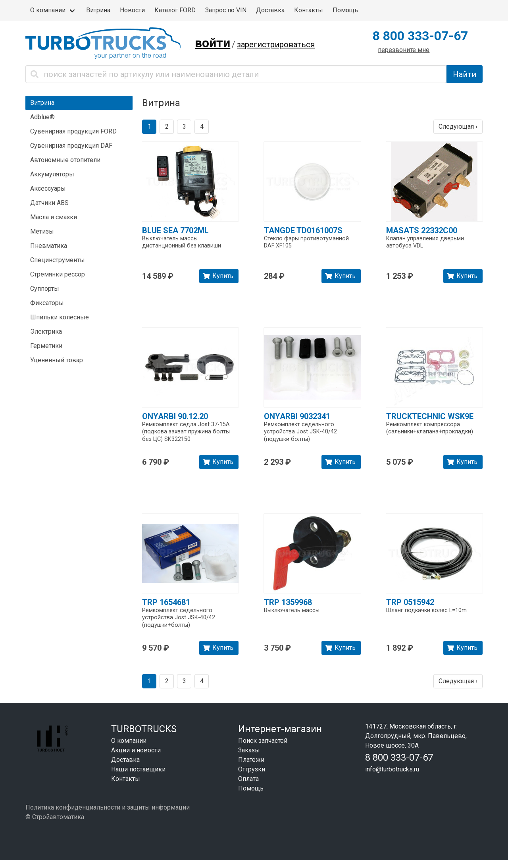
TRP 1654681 (166, 602)
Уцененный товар (56, 360)
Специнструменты (57, 260)
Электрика (46, 331)
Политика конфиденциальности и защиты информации (107, 807)
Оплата (248, 779)
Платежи (251, 759)
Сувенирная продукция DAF (71, 145)
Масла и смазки (53, 217)
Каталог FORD (175, 10)
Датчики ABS (49, 203)
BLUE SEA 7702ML (175, 230)
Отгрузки (251, 769)
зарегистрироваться (276, 44)
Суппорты (44, 288)
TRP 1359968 (288, 602)
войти (212, 42)
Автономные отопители (65, 160)
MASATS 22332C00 (421, 230)
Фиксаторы (47, 303)
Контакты (308, 10)
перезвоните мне (403, 50)
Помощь (345, 10)
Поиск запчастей (262, 740)
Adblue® (42, 117)
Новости (132, 10)
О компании (47, 10)
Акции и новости (136, 750)
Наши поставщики (138, 769)
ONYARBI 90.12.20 (175, 416)
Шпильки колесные (59, 317)
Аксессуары (48, 188)
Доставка (270, 10)
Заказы (249, 750)
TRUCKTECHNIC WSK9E (429, 416)
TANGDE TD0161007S (303, 230)
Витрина (98, 10)
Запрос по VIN (225, 10)
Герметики (46, 346)
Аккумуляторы (52, 174)
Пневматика (48, 245)
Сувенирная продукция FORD (73, 131)
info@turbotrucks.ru (392, 769)
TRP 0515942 (410, 602)
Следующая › (458, 126)
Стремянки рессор (57, 274)
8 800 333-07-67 (420, 35)
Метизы (42, 231)
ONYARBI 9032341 (297, 416)
